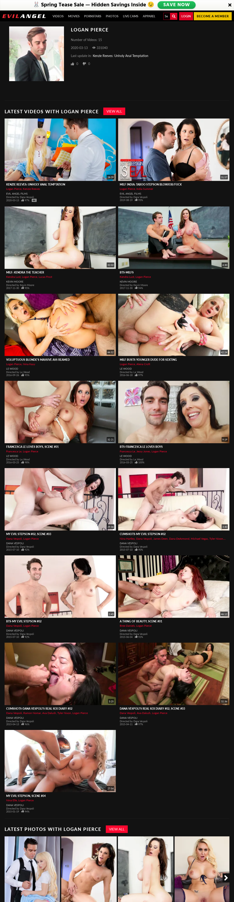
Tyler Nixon (216, 538)
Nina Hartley (127, 538)
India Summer (144, 189)
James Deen (160, 538)
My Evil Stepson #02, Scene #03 (28, 534)
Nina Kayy (29, 364)
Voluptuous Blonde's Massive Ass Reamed (38, 359)
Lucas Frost (45, 276)
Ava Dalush (49, 713)
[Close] (230, 5)
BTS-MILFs (127, 272)
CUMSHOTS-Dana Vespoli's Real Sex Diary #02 (39, 708)
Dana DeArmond (179, 538)
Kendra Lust (13, 276)
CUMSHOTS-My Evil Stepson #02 (143, 534)
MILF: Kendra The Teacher (25, 272)
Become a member (213, 16)
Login (186, 16)
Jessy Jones (143, 451)
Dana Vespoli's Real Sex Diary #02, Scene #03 (152, 708)
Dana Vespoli (14, 538)
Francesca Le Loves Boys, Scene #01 (32, 446)
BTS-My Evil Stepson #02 (24, 621)
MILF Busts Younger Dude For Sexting (148, 359)
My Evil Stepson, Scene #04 (26, 796)
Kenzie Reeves (31, 189)
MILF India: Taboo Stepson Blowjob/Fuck (151, 184)
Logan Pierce (13, 189)
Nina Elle (11, 800)
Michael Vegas (199, 538)
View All (114, 111)
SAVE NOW (176, 5)
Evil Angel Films (17, 193)
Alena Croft (143, 364)
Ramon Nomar (32, 713)
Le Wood (12, 368)
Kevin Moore (14, 281)
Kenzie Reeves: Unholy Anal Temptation (120, 56)
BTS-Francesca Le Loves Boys (141, 446)
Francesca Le (13, 451)
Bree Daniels (127, 625)
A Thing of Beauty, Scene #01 (141, 621)
